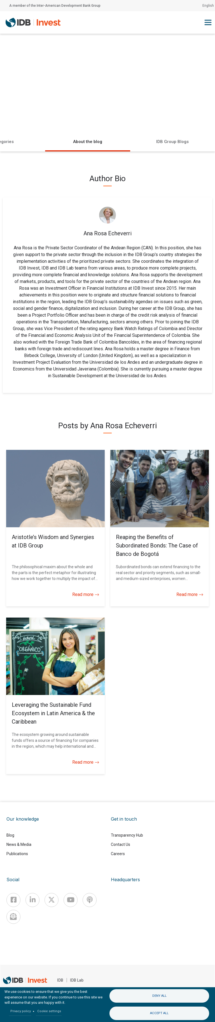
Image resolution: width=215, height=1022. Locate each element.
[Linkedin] (32, 900)
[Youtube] (71, 900)
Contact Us (120, 844)
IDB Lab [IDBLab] (76, 980)
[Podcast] (90, 900)
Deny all (159, 996)
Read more (85, 594)
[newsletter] (13, 917)
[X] (52, 900)
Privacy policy (20, 1011)
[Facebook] (13, 900)
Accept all (159, 1013)
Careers (118, 853)
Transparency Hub (127, 835)
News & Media (18, 844)
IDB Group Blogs (172, 141)
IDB (60, 980)
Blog (10, 835)
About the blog (87, 141)
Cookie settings (49, 1011)
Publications (17, 853)
